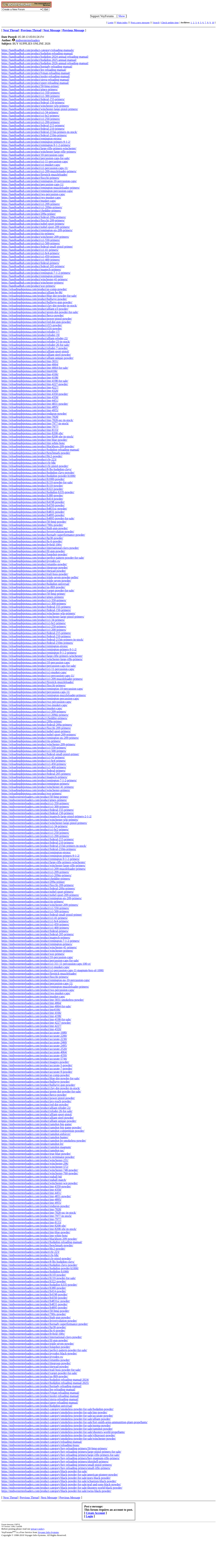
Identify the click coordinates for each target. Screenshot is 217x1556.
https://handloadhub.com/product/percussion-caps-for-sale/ (35, 158)
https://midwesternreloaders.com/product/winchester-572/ (35, 1166)
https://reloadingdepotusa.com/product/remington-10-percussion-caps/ (42, 688)
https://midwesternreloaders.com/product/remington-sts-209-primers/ (41, 898)
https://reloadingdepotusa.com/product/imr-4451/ (30, 400)
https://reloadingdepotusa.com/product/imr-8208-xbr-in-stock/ (37, 436)
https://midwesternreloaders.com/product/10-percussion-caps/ (37, 957)
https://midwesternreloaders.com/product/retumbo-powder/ (35, 1360)
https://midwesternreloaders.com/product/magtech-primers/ (35, 937)
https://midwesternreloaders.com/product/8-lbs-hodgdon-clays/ (38, 1261)
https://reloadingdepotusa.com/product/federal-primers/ (33, 770)
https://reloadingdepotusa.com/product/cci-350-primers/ (33, 600)
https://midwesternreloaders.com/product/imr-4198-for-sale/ (36, 1019)
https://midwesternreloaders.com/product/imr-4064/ (31, 1003)
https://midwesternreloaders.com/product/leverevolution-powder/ (39, 1320)
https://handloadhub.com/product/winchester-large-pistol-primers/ (39, 109)
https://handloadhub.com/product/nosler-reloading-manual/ (35, 76)
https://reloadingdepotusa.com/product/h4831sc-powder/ (34, 508)
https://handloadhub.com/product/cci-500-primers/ (30, 243)
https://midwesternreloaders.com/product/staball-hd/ (31, 1176)
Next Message (49, 1497)
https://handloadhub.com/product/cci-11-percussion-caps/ (34, 161)
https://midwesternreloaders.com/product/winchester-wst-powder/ (39, 1183)
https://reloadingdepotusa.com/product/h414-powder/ (32, 498)
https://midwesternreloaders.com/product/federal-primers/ (35, 931)
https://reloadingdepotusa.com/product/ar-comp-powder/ (34, 289)
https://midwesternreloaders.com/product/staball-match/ (33, 1179)
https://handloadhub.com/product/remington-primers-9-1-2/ (36, 141)
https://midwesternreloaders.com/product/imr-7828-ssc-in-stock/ (38, 1212)
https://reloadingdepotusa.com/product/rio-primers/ (31, 741)
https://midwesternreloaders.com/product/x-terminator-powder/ (38, 1156)
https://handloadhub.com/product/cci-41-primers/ (30, 249)
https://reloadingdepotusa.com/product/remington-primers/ (35, 783)
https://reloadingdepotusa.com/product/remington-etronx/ (34, 646)
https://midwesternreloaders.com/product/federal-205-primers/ (37, 934)
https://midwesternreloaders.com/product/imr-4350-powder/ (36, 1186)
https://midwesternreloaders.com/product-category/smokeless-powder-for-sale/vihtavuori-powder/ (58, 1435)
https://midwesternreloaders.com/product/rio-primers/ (32, 901)
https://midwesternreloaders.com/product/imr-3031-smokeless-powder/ (42, 999)
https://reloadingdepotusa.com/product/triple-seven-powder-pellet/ (39, 577)
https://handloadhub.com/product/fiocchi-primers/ (30, 177)
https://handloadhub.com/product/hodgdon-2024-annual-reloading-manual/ (44, 56)
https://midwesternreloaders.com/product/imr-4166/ (31, 1012)
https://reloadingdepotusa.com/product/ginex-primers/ (32, 597)
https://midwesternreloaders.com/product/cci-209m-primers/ (36, 875)
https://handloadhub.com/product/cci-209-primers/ (30, 204)
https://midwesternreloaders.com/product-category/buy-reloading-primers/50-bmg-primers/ (54, 1448)
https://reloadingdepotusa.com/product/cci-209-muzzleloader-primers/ (42, 678)
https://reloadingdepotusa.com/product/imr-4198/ (30, 377)
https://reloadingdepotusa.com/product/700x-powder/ (32, 524)
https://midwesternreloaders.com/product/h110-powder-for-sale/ (38, 1278)
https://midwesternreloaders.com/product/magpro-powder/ (35, 1062)
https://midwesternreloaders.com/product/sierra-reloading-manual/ (39, 1399)
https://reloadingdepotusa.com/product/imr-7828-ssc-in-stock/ (37, 420)
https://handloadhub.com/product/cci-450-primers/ (30, 256)
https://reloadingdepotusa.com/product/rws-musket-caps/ (34, 705)
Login (110, 22)
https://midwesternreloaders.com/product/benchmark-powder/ (37, 1245)
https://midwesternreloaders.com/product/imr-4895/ (31, 1199)
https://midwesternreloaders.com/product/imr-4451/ (31, 1193)
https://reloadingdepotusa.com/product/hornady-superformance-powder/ (43, 534)
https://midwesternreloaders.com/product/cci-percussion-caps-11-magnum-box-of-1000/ (52, 970)
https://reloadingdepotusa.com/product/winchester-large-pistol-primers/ (42, 616)
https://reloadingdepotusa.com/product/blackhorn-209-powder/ (37, 446)
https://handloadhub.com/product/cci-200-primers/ (30, 122)
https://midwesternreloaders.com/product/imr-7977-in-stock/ (36, 1215)
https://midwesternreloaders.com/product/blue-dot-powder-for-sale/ (40, 1078)
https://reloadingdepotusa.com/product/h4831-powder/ (33, 511)
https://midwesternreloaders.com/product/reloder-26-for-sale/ (37, 1111)
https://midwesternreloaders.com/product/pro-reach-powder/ (36, 1101)
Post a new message (140, 22)
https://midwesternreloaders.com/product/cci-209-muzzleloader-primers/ (43, 868)
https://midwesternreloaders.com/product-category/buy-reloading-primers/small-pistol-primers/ (56, 1464)
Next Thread (10, 1497)
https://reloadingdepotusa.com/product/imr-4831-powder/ (34, 403)
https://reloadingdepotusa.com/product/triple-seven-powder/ (36, 580)
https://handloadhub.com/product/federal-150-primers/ (33, 102)
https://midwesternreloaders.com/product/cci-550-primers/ (35, 908)
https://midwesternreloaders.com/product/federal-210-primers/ (37, 842)
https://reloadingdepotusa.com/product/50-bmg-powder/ (34, 521)
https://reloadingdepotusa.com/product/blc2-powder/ (31, 456)
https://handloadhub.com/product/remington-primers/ (32, 276)
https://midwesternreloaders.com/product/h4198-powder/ (34, 1294)
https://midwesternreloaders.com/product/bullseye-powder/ (35, 1081)
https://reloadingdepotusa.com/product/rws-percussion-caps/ (36, 701)
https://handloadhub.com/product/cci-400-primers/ (30, 259)
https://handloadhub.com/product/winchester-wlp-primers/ (35, 105)
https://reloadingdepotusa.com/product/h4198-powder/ (33, 502)
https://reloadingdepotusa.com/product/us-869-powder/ (33, 587)
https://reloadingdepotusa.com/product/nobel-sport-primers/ (36, 731)
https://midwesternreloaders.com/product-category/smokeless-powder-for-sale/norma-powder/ (56, 1425)
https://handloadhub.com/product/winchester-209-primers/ (35, 236)
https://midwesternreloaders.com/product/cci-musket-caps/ (35, 967)
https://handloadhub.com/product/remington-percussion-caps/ (37, 190)
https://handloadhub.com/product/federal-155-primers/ (33, 99)
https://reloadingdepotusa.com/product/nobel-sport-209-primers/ (38, 734)
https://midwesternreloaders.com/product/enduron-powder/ (35, 1206)
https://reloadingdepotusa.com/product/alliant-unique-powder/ (37, 357)
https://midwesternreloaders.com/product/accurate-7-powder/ (36, 1068)
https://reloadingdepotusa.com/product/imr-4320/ (30, 390)
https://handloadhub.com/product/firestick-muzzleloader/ (34, 174)
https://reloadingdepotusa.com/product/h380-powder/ (32, 495)
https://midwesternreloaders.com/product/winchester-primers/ (37, 950)
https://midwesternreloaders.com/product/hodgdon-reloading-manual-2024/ (45, 1379)
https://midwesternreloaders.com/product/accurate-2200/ (34, 1035)
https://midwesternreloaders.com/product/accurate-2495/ (34, 1045)
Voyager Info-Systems (48, 1532)
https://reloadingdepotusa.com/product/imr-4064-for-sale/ (34, 367)
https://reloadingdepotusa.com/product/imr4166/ (29, 371)
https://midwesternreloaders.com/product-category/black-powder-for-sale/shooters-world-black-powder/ (61, 1487)
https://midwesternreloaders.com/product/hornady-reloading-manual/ (41, 1386)
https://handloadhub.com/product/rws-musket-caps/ (31, 197)
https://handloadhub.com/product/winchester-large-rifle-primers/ (38, 151)
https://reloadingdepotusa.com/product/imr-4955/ (30, 410)
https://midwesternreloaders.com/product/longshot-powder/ (35, 1346)
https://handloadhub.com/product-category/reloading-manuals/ (37, 50)
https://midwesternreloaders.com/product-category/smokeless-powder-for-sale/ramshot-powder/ (57, 1428)
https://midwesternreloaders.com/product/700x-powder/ (33, 1314)
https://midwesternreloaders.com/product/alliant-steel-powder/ (37, 1117)
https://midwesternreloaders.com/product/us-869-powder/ (34, 1376)
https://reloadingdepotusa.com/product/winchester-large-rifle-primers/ (42, 659)
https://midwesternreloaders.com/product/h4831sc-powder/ (35, 1301)
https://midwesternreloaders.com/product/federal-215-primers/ (37, 839)
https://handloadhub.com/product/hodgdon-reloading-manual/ (37, 53)
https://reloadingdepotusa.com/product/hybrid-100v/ (31, 544)
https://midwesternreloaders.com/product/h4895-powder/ (34, 1307)
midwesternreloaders (28, 40)
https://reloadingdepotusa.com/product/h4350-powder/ (33, 505)
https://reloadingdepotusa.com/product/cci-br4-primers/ (33, 760)
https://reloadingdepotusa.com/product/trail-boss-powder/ (34, 574)
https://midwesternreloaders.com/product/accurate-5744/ (34, 1058)
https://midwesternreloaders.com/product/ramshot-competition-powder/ (42, 1130)
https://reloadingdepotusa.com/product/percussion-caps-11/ (35, 691)
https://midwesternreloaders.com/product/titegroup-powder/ (36, 1363)
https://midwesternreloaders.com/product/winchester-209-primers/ (39, 904)
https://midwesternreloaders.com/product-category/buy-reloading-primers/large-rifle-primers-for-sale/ (60, 1454)
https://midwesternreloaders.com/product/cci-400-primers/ (35, 927)
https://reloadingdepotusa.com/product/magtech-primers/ (34, 777)
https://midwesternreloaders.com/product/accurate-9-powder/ (36, 1071)
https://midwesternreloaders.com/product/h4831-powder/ (34, 1304)
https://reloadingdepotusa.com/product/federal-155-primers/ (36, 606)
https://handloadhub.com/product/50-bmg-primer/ (30, 86)
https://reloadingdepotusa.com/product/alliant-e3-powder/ (34, 308)
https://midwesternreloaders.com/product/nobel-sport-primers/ (37, 891)
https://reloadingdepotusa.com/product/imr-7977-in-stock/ (35, 423)
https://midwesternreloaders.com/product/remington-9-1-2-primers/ (40, 859)
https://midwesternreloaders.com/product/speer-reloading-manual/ (39, 1402)
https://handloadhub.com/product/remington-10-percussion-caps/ (39, 181)
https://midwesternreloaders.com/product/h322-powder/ (33, 1281)
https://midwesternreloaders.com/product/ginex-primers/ (34, 800)
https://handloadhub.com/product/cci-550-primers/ (30, 240)
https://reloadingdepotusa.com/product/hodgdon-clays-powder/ (38, 472)
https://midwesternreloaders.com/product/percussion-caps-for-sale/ (40, 960)
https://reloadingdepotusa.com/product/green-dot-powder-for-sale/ (39, 312)
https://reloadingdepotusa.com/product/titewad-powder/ (33, 570)
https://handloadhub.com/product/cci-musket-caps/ (30, 164)
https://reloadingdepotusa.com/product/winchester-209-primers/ (38, 744)
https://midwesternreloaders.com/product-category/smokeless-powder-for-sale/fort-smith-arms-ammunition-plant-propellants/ (74, 1422)
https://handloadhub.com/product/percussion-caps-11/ (32, 184)
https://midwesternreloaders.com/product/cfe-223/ (30, 1251)
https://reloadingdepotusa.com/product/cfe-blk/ (28, 462)
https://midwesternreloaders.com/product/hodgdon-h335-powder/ (39, 1284)
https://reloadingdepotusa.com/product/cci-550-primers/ (33, 747)
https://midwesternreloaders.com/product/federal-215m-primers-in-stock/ (43, 845)
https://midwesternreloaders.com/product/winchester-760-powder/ (39, 1173)
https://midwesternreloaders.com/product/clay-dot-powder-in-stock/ (40, 1088)
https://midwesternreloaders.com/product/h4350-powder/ (34, 1297)
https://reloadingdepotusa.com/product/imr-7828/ (30, 416)
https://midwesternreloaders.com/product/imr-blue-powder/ (35, 1232)
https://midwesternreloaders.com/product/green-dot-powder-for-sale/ (41, 1091)
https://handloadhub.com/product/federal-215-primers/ (33, 125)
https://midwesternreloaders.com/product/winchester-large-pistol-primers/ (44, 822)
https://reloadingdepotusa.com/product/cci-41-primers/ (33, 757)
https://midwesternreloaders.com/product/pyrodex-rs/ (32, 1356)
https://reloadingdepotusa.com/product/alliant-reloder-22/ (34, 338)
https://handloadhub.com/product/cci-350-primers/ (30, 92)
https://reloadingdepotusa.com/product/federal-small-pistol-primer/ (40, 754)
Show (121, 16)
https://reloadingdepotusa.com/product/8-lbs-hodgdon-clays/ (36, 469)
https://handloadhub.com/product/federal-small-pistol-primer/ (37, 246)
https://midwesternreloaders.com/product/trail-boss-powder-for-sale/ (41, 1369)
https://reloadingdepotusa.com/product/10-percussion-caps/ (35, 662)
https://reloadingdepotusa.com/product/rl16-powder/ (31, 328)
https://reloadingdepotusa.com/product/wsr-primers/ (31, 793)
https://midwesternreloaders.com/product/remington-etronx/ (36, 852)
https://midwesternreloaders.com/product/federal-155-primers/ (37, 809)
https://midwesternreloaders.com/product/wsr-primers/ (33, 953)
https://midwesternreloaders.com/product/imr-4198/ (31, 1016)
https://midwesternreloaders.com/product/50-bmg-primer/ (34, 796)
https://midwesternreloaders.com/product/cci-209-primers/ (35, 872)
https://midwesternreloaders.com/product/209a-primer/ (33, 881)
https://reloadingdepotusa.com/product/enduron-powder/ (34, 413)
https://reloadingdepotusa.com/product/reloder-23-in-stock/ (35, 341)
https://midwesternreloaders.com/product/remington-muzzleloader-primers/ (45, 986)
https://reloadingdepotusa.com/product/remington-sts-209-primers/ (40, 737)
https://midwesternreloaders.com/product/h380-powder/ (33, 1287)
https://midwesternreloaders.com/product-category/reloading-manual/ (41, 1441)
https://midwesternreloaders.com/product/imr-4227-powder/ (36, 1022)
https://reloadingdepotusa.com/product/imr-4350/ (30, 397)
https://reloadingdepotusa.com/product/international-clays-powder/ (40, 547)
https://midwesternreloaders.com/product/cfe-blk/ (30, 1255)
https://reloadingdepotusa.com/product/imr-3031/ (30, 361)
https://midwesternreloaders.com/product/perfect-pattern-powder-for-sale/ (44, 1350)
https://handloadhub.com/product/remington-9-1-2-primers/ (36, 145)
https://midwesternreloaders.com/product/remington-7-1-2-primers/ (40, 940)
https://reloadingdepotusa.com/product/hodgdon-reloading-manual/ (40, 449)
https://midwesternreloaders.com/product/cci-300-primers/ (35, 806)
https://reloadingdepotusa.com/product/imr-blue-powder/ (34, 439)
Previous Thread (29, 1497)
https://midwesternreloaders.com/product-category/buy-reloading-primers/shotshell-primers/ (55, 1461)
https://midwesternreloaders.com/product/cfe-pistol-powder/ (36, 1258)
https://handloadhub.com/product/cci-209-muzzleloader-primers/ (39, 171)
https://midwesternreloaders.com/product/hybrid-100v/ (33, 1333)
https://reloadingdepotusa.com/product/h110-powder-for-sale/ (37, 482)
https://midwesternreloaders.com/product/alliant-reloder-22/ (36, 1107)
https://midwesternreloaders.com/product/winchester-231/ (35, 1160)
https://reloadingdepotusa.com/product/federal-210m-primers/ (37, 642)
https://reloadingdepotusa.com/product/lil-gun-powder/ (33, 551)
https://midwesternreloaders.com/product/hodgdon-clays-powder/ (39, 1265)
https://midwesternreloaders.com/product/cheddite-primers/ (35, 878)
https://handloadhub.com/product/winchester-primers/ (32, 282)
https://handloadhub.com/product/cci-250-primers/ (30, 118)
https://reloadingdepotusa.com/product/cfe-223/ (29, 459)
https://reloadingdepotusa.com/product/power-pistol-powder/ (36, 318)
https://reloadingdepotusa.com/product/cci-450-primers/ (33, 764)
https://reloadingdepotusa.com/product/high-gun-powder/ (34, 528)
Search (156, 22)
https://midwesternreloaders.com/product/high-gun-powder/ (36, 1317)
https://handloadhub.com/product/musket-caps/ (28, 200)
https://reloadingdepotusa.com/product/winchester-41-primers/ (37, 786)
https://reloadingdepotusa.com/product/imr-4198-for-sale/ (34, 380)
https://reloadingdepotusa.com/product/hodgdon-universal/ (35, 583)
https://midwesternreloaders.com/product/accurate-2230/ (34, 1039)
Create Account (95, 1513)
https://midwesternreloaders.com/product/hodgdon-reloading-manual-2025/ (45, 1382)
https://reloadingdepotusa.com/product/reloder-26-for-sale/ (35, 344)
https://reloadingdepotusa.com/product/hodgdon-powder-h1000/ (38, 475)
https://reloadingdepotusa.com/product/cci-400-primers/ (33, 767)
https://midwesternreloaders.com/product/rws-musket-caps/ (35, 993)
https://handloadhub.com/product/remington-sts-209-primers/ (37, 230)
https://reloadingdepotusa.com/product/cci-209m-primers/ (35, 714)
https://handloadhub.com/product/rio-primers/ (28, 233)
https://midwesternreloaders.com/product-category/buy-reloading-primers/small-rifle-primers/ (55, 1468)
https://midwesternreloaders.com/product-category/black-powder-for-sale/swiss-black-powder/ (56, 1491)
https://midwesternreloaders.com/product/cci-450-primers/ (35, 924)
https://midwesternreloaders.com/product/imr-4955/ (31, 1202)
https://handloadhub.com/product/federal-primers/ (30, 263)
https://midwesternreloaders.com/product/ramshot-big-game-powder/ (41, 1127)
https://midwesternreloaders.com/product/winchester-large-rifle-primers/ (43, 865)
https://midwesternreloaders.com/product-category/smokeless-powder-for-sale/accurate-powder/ (57, 1415)
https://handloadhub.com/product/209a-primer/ (28, 213)
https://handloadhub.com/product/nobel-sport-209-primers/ (35, 226)
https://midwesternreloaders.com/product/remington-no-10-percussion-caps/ (45, 980)
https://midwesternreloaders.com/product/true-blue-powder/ (36, 1153)
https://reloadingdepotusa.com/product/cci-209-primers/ (33, 711)
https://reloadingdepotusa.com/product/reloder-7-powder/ (34, 348)
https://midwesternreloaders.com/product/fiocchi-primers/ (35, 976)
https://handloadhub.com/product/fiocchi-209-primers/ (33, 220)
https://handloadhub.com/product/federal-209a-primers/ (33, 217)
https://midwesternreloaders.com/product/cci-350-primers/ (35, 803)
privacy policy (37, 1528)
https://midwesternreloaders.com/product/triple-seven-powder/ (37, 1343)
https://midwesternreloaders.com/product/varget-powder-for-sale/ (39, 1373)
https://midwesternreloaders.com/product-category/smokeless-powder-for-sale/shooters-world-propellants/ (63, 1432)
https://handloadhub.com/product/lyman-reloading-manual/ (35, 73)
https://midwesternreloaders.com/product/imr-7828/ (31, 1209)
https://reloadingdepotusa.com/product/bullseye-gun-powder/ (36, 302)
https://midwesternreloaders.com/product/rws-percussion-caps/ (37, 989)
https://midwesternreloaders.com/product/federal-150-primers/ (37, 813)
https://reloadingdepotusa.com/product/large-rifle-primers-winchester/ (42, 655)
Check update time (170, 22)
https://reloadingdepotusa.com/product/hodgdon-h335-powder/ (37, 492)
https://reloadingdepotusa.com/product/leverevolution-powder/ (37, 531)
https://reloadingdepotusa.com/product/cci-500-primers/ (33, 750)
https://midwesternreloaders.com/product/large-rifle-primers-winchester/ (43, 862)
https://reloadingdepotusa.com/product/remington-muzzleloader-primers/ (43, 695)
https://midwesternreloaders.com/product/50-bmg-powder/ (35, 1310)
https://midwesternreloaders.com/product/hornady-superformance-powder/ (44, 1324)
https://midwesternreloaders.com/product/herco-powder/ (34, 1094)
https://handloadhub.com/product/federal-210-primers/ (33, 128)
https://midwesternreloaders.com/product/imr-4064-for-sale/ (36, 1006)
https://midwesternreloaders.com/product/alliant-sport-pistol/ (36, 1114)
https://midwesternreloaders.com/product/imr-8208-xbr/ (33, 1225)
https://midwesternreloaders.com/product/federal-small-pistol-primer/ (41, 914)
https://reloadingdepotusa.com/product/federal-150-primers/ (36, 610)
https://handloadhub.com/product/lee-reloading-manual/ (33, 69)
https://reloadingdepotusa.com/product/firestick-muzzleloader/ (37, 682)
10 (213, 22)
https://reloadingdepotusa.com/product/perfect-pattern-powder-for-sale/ (42, 557)
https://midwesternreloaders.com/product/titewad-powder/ (35, 1366)
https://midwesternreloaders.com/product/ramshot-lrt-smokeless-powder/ (43, 1140)
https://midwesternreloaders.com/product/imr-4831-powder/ (36, 1196)
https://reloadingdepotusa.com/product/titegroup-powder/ (34, 567)
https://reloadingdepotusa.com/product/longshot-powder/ (34, 554)
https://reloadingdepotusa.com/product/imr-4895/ (30, 407)
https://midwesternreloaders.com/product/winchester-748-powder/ (39, 1170)
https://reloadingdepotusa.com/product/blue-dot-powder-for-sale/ (39, 295)
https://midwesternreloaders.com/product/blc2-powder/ (33, 1248)
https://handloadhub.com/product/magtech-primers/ (31, 269)
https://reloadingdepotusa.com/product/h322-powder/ (32, 488)
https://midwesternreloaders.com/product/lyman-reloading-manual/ (40, 1392)
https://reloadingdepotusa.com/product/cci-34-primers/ (33, 619)
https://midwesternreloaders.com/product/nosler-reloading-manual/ (40, 1396)
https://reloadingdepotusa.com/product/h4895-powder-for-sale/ (37, 518)
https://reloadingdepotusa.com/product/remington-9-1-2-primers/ (39, 652)
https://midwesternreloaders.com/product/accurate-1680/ (34, 1032)
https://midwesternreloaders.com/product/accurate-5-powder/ (36, 1065)
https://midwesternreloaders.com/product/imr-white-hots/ (34, 1235)
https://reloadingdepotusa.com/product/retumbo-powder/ (34, 564)
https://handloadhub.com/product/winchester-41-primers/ (34, 279)
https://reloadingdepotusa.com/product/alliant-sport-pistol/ (35, 351)
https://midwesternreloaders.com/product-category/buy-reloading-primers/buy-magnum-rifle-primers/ (60, 1458)
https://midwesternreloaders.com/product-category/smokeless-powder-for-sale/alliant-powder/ (56, 1418)
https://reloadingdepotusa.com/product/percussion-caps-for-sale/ (38, 665)
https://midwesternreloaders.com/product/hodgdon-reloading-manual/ (41, 1242)
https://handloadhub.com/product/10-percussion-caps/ (32, 154)
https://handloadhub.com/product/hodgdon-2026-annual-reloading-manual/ (44, 63)
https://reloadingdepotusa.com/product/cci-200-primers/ (33, 629)
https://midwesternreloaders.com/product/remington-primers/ (36, 944)
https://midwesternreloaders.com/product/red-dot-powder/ (35, 1104)
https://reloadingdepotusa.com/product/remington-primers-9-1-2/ (39, 649)
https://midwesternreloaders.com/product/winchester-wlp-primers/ (39, 819)
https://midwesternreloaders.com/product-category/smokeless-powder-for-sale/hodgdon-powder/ (57, 1409)
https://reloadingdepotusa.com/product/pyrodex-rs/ (30, 561)
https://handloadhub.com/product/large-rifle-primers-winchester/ (38, 148)
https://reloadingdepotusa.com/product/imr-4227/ (30, 387)
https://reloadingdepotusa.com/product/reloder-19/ (30, 335)
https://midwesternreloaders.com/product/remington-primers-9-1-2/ (40, 855)
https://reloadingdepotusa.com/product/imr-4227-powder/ (34, 384)
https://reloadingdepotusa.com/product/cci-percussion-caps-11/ (37, 675)
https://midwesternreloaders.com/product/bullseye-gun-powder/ (38, 1084)
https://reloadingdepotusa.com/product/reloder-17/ (30, 331)
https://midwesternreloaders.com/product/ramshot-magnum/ (36, 1147)
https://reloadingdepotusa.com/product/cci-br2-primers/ (33, 623)
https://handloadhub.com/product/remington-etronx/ (31, 138)
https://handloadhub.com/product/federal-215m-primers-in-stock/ (39, 132)
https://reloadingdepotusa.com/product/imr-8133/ (30, 430)
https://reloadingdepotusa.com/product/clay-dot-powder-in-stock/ (39, 305)
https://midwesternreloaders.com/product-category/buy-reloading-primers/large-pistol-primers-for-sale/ (61, 1451)
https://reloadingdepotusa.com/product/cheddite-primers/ (34, 718)
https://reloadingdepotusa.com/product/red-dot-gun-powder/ (36, 321)
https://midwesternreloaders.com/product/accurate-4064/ (34, 1052)
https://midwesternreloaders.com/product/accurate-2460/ (34, 1042)
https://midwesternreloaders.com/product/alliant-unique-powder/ (39, 1120)
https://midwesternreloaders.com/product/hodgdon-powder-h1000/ (40, 1268)
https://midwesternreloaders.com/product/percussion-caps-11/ (37, 983)
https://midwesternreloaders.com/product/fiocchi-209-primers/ (37, 885)
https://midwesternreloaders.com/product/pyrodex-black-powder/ (39, 1353)
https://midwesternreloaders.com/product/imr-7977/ (31, 1219)
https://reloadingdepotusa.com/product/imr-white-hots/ (33, 443)
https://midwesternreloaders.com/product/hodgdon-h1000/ (35, 1271)
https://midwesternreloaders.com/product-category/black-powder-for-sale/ (44, 1471)
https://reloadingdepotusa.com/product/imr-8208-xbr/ (32, 433)
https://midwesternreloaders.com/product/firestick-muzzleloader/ (39, 973)
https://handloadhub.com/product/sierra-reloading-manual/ (35, 79)
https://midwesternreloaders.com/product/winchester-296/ (35, 1163)
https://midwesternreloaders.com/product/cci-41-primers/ (34, 917)
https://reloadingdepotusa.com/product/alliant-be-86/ (32, 292)
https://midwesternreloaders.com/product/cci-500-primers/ (35, 911)
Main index (122, 22)
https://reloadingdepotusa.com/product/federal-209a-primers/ (36, 724)
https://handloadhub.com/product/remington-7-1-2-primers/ (36, 272)
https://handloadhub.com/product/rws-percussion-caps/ (33, 194)
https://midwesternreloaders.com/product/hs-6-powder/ (33, 1330)
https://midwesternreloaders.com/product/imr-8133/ (31, 1222)
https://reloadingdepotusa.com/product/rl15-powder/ (31, 325)
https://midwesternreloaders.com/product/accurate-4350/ (34, 1055)
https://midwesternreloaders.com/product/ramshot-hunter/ (34, 1137)
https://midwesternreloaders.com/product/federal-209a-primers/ (38, 888)
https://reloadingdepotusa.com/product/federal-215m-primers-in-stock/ (42, 639)
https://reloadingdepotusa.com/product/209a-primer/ (31, 721)
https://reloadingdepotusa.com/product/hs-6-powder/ (31, 541)
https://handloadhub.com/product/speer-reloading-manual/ (35, 82)
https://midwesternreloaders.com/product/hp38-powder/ (33, 1327)
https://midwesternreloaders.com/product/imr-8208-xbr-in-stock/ (39, 1229)
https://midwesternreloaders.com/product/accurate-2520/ (34, 1048)
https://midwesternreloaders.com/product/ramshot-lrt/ (32, 1143)
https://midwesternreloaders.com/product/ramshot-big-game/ (36, 1124)
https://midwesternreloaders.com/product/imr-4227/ (31, 1026)
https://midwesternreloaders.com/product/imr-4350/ (31, 1189)
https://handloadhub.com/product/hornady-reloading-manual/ (36, 66)
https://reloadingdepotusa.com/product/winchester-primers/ (35, 790)
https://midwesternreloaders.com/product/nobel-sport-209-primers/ (40, 895)
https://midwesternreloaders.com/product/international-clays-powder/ (41, 1337)
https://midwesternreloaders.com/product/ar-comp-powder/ (35, 1075)
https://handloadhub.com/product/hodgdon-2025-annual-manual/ (39, 59)
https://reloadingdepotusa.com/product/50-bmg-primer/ (33, 593)
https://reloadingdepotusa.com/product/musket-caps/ (31, 708)
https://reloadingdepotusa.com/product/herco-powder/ (32, 315)
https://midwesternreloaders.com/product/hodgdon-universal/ (36, 1405)
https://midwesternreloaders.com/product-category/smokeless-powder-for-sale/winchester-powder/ (58, 1438)
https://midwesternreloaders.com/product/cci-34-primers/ (34, 826)
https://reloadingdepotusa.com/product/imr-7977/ (30, 426)
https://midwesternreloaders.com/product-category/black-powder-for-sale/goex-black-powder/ (56, 1477)
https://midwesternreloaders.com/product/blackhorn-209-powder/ (39, 1238)
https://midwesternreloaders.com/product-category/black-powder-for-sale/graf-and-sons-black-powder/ (61, 1484)
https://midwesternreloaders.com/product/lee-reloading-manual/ (38, 1389)
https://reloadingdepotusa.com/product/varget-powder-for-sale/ (37, 590)
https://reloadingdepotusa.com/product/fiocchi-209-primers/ (36, 728)
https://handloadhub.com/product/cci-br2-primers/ (30, 115)
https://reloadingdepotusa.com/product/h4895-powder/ (33, 515)
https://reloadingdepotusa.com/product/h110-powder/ (32, 485)
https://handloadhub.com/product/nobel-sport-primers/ (33, 223)
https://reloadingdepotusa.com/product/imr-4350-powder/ (34, 394)
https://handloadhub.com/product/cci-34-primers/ (30, 112)
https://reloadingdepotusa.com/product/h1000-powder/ (33, 479)
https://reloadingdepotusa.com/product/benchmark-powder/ (35, 452)
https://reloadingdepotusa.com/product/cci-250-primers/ (33, 626)
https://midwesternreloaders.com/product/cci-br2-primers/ (35, 829)
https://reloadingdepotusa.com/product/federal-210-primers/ (36, 636)
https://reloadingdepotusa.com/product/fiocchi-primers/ (33, 685)
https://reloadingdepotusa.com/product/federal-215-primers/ (36, 633)
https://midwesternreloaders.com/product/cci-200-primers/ (35, 836)
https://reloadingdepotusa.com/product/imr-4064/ (30, 364)
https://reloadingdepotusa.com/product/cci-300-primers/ (33, 603)
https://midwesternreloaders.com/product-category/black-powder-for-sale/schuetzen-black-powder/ (58, 1481)
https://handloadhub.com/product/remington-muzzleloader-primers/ (40, 187)
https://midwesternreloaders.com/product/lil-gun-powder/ (34, 1340)
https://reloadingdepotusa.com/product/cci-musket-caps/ (34, 672)
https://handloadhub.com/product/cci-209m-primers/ (31, 207)
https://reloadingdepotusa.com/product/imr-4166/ (30, 374)
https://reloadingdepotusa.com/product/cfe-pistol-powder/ (34, 466)
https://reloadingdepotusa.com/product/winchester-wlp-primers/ (38, 613)
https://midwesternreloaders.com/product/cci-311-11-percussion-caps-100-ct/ (46, 963)
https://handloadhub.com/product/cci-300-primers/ (30, 96)
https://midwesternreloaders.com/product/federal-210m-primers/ (38, 849)
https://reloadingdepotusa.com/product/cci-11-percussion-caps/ (37, 669)
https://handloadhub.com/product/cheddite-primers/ (31, 210)
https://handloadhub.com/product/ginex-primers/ (29, 89)
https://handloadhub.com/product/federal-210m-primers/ (34, 135)
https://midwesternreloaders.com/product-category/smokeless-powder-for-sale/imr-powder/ (54, 1412)
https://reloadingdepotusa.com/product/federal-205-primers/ (36, 773)
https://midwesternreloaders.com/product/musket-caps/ (33, 996)
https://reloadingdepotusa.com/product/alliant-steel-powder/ (36, 354)
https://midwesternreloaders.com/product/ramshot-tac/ (32, 1150)
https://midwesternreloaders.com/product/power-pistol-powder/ (38, 1098)
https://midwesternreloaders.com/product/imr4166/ (31, 1009)
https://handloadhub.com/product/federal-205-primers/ (33, 266)
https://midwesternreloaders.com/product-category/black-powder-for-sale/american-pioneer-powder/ (59, 1474)
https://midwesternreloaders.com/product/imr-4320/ (31, 1029)
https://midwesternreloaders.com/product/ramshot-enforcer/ (36, 1134)
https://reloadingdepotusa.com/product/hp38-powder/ (32, 538)
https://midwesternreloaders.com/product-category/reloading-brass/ (40, 1445)
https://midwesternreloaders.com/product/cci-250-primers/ (35, 832)
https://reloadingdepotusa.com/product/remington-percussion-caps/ (40, 698)
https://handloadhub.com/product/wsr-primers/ (28, 285)
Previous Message (69, 1497)
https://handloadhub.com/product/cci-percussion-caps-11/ (34, 168)
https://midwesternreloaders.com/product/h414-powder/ (33, 1291)
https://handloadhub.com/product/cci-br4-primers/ (30, 253)
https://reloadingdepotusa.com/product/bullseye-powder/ (34, 299)
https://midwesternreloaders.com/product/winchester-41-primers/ (39, 947)
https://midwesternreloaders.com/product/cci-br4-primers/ (35, 921)
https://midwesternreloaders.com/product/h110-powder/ (33, 1274)
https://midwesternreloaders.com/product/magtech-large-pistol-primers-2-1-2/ (46, 816)
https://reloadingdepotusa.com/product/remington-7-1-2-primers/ (39, 780)
